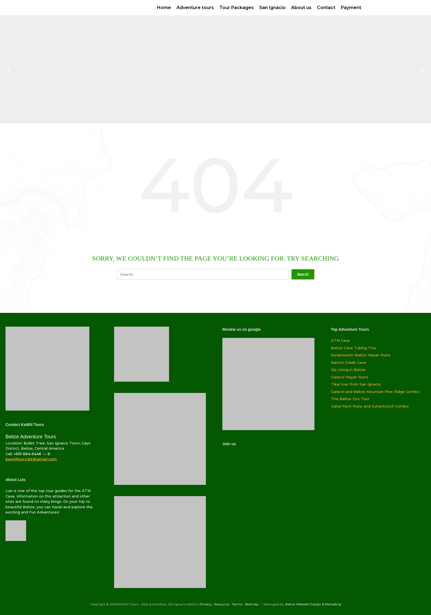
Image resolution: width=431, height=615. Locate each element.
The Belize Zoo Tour (350, 399)
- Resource (220, 604)
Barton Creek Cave (348, 362)
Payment (351, 7)
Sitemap (251, 604)
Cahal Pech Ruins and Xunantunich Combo (370, 406)
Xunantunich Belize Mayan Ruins (360, 355)
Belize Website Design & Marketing (313, 604)
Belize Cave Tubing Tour (354, 348)
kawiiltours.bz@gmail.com (31, 459)
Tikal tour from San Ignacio (356, 384)
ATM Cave (340, 340)
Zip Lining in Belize (348, 369)
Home (164, 7)
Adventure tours (195, 7)
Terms (237, 604)
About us (301, 7)
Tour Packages (236, 7)
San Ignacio (272, 7)
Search (303, 274)
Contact (326, 7)
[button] (8, 69)
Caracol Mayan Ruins (349, 377)
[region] (215, 69)
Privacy (205, 604)
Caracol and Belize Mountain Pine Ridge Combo (375, 391)
